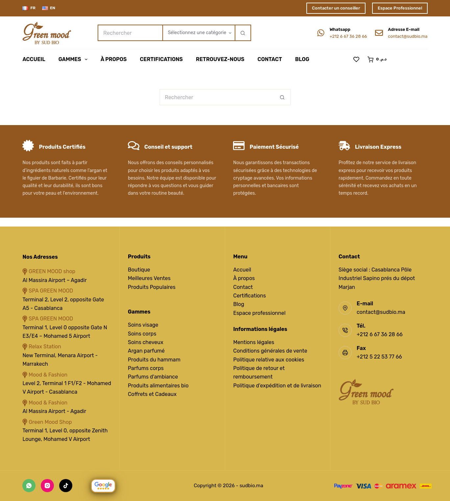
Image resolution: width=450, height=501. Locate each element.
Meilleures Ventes (149, 278)
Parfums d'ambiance (153, 377)
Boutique (139, 270)
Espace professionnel (259, 313)
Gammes (74, 59)
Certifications (161, 59)
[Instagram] (47, 485)
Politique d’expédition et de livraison (277, 385)
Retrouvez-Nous (220, 59)
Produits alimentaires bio (158, 385)
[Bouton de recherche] (243, 33)
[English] (48, 8)
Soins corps (142, 334)
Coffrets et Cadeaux (152, 394)
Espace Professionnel (400, 8)
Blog (302, 59)
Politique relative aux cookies (268, 360)
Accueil (33, 59)
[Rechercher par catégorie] (198, 33)
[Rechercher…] (130, 33)
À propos (244, 278)
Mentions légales (253, 342)
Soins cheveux (145, 342)
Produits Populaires (152, 287)
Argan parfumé (146, 351)
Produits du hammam (154, 360)
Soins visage (143, 325)
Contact (269, 59)
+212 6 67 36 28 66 (348, 36)
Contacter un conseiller (336, 8)
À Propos (114, 59)
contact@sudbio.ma (407, 36)
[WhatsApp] (29, 485)
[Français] (29, 8)
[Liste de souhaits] (356, 59)
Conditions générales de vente (270, 351)
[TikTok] (65, 485)
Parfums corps (146, 368)
